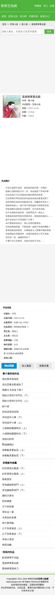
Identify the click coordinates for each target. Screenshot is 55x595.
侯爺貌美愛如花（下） (14, 455)
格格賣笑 (7, 479)
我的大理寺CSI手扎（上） (16, 401)
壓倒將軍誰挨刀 (10, 568)
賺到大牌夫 (8, 495)
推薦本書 (44, 365)
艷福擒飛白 (8, 444)
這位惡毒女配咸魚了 (12, 384)
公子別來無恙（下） (12, 534)
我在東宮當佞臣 (10, 379)
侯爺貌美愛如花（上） (14, 450)
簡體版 (37, 6)
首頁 (3, 16)
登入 (45, 6)
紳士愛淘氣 (8, 523)
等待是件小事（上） (12, 422)
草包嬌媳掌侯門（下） (14, 490)
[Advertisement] (27, 64)
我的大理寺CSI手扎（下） (16, 395)
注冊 (52, 6)
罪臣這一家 (8, 512)
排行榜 (23, 16)
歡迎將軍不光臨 (10, 557)
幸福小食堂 (8, 539)
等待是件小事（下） (12, 417)
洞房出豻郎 (8, 439)
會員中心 (45, 16)
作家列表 (33, 16)
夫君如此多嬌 (9, 517)
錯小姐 (5, 406)
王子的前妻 (8, 506)
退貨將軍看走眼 (38, 24)
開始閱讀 (9, 365)
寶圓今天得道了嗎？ (12, 390)
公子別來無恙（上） (12, 528)
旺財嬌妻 (7, 501)
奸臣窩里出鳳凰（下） (14, 468)
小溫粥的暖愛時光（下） (15, 433)
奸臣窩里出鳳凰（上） (14, 474)
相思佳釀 (7, 544)
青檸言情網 (9, 6)
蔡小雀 (25, 24)
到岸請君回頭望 (10, 412)
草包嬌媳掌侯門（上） (14, 484)
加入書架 (26, 365)
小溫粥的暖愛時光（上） (15, 428)
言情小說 (13, 16)
